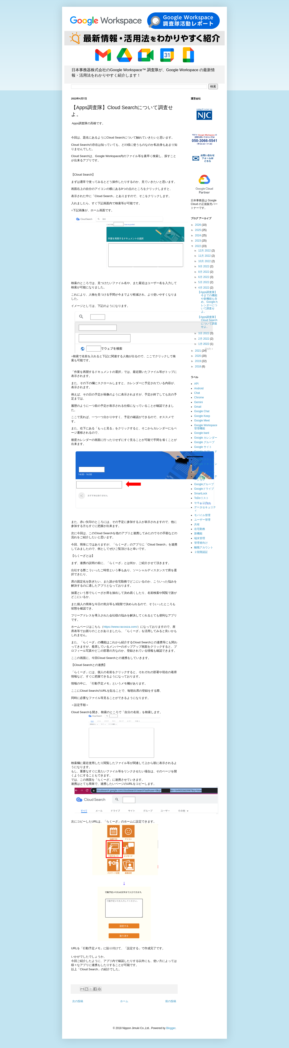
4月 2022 (204, 287)
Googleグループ (204, 484)
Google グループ (204, 442)
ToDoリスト (201, 498)
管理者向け (201, 542)
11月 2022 (205, 255)
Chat (197, 393)
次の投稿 (77, 1001)
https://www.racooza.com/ (120, 626)
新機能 (198, 533)
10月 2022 (205, 261)
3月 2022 (204, 333)
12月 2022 (205, 250)
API (196, 383)
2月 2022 (204, 338)
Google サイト (203, 447)
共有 (197, 524)
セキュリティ (202, 502)
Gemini (198, 402)
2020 (198, 355)
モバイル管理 (202, 515)
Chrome (199, 397)
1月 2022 (204, 343)
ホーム (124, 1001)
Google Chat (201, 411)
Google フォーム (204, 471)
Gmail (197, 406)
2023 (198, 240)
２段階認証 (201, 552)
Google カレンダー (205, 437)
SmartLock (200, 493)
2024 (198, 235)
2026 (198, 224)
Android (198, 388)
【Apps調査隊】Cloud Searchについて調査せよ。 (207, 321)
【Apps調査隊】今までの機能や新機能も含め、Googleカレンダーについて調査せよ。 (208, 302)
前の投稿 (170, 1001)
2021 (198, 350)
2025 (198, 230)
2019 (198, 361)
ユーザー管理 (202, 519)
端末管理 (199, 538)
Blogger (170, 1028)
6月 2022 (204, 277)
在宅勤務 (199, 529)
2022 (198, 246)
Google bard (201, 433)
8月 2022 (204, 271)
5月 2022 (204, 282)
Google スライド (204, 459)
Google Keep (202, 416)
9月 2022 (204, 266)
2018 (198, 366)
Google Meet (202, 420)
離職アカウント (203, 547)
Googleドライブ (204, 488)
